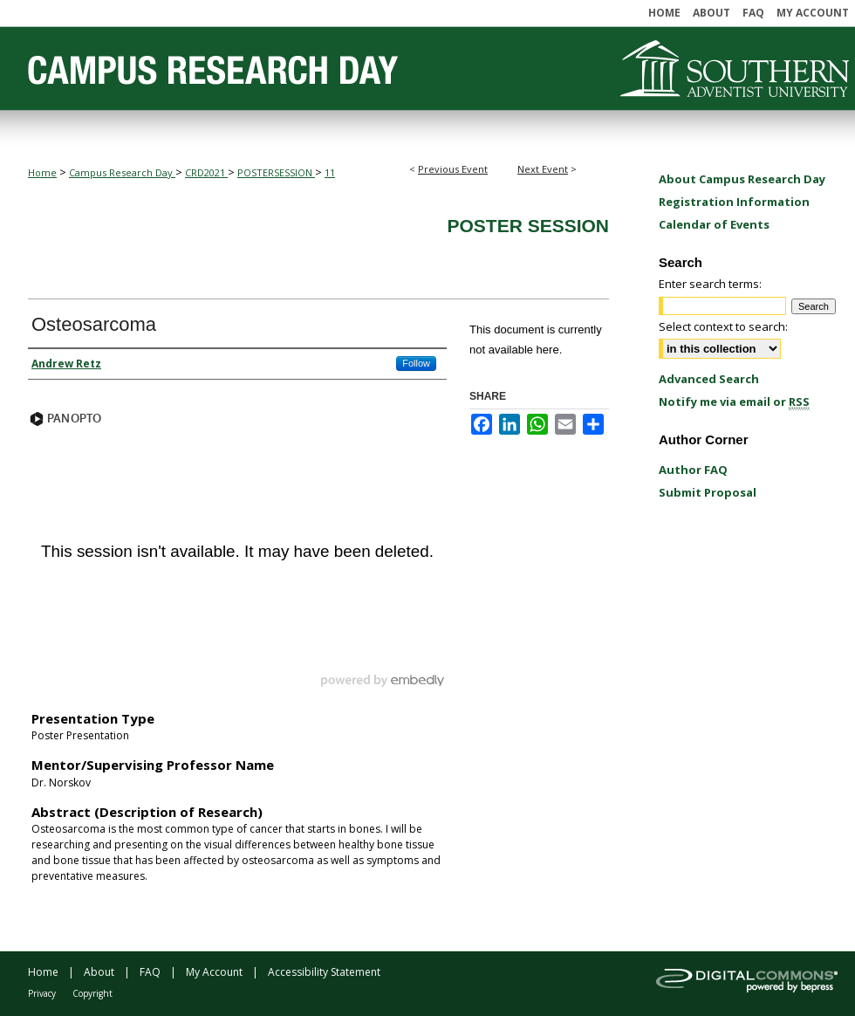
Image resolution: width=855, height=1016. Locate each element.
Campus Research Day (122, 172)
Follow (416, 363)
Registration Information (734, 201)
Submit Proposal (707, 492)
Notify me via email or (734, 401)
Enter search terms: (710, 284)
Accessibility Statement (324, 972)
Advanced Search (709, 379)
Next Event (542, 168)
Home (42, 172)
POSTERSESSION (276, 172)
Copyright (92, 993)
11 (330, 172)
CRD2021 (206, 172)
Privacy (42, 993)
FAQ (150, 972)
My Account (214, 972)
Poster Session (528, 226)
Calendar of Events (714, 224)
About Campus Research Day (742, 179)
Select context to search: (723, 326)
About (99, 972)
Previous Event (453, 168)
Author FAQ (693, 469)
